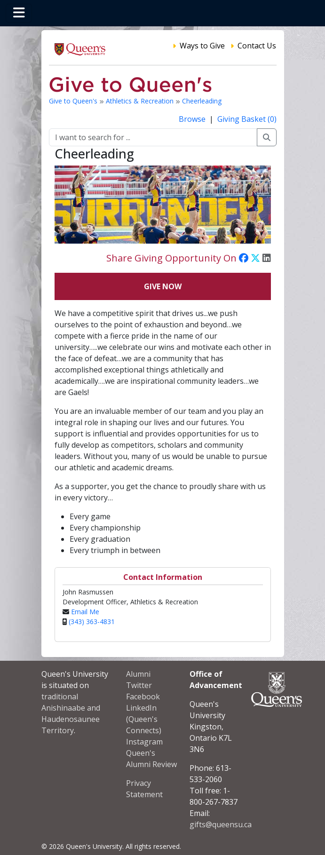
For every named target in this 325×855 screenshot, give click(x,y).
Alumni (138, 674)
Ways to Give (202, 45)
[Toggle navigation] (19, 13)
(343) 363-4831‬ (92, 621)
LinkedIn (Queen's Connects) (143, 719)
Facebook (143, 696)
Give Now (163, 286)
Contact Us (257, 45)
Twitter (139, 685)
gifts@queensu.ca (221, 824)
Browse (193, 119)
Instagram (144, 741)
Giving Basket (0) (247, 119)
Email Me (85, 611)
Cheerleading (202, 100)
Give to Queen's (74, 100)
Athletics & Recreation (140, 100)
